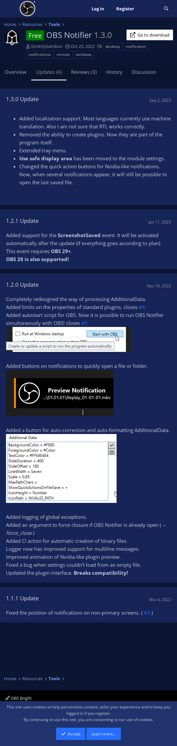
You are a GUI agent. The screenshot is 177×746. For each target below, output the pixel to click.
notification (136, 46)
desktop (112, 46)
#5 (84, 323)
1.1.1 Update (22, 598)
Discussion (144, 72)
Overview (16, 72)
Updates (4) (49, 72)
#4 (142, 307)
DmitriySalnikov (46, 46)
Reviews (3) (84, 72)
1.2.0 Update (22, 284)
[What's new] (149, 9)
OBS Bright (18, 698)
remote (63, 54)
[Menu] (10, 8)
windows (84, 54)
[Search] (166, 9)
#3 (147, 612)
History (114, 72)
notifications (39, 54)
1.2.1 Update (22, 220)
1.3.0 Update (22, 99)
